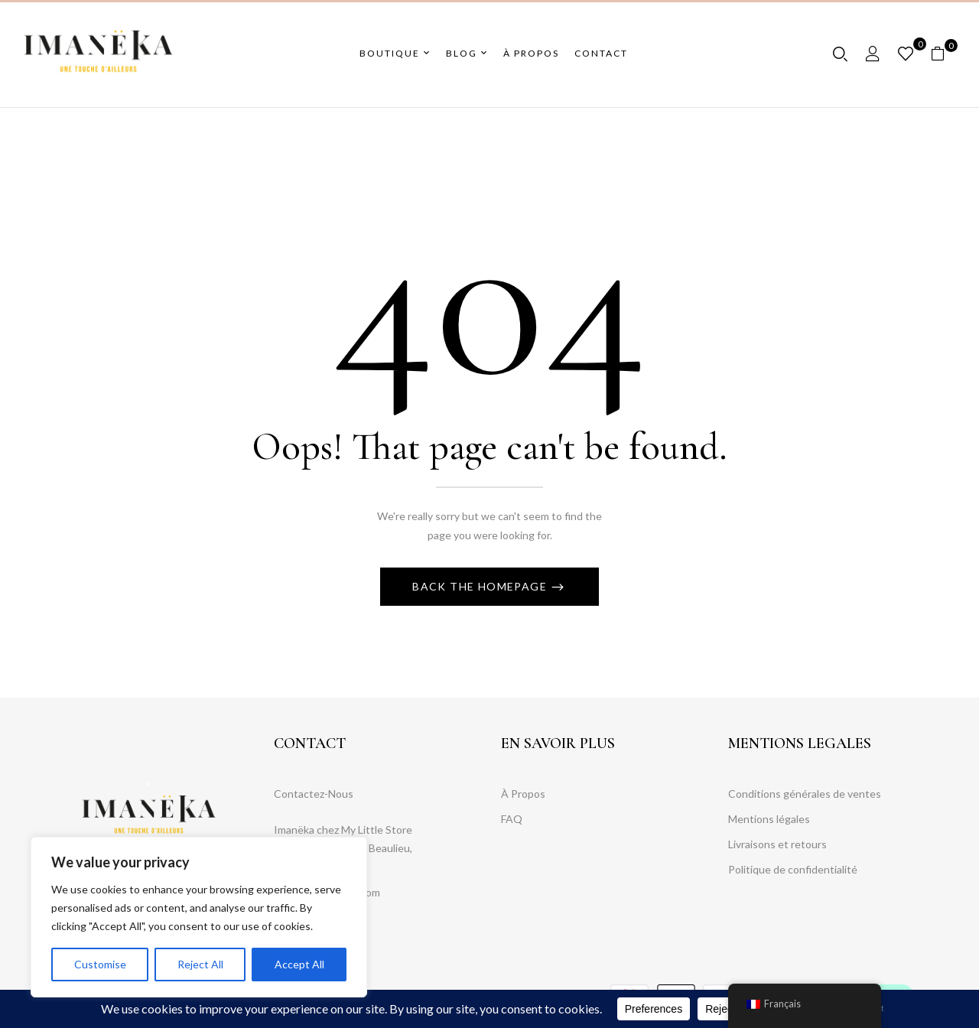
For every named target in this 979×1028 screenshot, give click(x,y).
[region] (199, 917)
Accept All (299, 964)
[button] (943, 53)
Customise (100, 964)
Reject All (200, 964)
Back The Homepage (481, 586)
